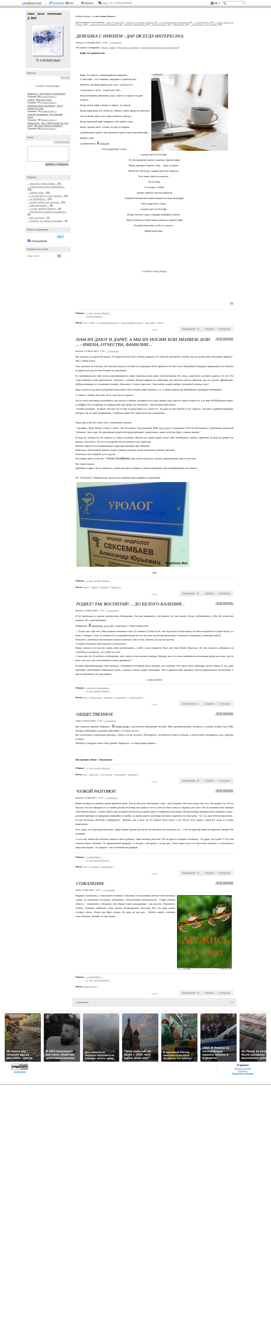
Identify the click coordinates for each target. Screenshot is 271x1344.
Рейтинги (89, 3)
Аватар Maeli (47, 40)
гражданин (120, 774)
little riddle (150, 323)
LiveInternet (33, 3)
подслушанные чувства (131, 323)
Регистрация (58, 3)
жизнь (86, 587)
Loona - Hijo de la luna (39, 100)
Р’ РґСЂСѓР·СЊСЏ (50, 60)
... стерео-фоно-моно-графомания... (46, 187)
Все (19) (65, 77)
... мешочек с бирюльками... (42, 183)
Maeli (28, 18)
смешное (104, 587)
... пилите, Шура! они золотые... (43, 202)
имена (94, 587)
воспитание (120, 697)
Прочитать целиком (128, 47)
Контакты (242, 1071)
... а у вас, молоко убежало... (42, 208)
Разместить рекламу (243, 1073)
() (198, 328)
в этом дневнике (38, 241)
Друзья (40, 13)
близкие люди (89, 986)
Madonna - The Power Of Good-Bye (46, 94)
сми (85, 774)
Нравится (209, 328)
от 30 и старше (135, 697)
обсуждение (95, 697)
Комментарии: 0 (48, 128)
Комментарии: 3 (48, 96)
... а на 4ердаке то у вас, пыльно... (45, 196)
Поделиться (224, 328)
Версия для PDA (242, 1068)
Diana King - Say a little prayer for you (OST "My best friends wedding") (47, 124)
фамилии (115, 587)
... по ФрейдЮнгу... (37, 199)
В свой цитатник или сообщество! (159, 47)
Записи (30, 13)
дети (85, 697)
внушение (132, 774)
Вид (217, 3)
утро (85, 323)
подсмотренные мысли (108, 323)
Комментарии (54, 13)
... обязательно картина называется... (47, 212)
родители (108, 697)
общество (94, 774)
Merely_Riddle (108, 47)
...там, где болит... (36, 217)
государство (106, 774)
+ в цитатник (115, 42)
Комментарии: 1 (48, 102)
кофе (92, 323)
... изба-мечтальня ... (38, 205)
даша (160, 323)
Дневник (224, 339)
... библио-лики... (36, 192)
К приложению (61, 142)
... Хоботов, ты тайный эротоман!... (45, 221)
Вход (71, 3)
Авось (105, 3)
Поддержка (212, 3)
